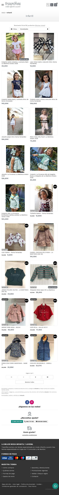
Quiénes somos (8, 470)
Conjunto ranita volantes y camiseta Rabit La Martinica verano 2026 (15, 62)
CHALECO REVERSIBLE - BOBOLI (41, 363)
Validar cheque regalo (40, 473)
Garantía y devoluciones (40, 468)
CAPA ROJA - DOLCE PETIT (39, 327)
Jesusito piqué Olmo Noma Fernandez (14, 137)
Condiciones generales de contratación (14, 486)
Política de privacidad (28, 484)
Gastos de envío (9, 476)
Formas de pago (9, 473)
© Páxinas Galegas (51, 489)
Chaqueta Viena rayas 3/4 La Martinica (42, 290)
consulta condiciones (29, 435)
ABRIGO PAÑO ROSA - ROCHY (11, 327)
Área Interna (32, 486)
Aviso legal (16, 484)
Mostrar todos (40, 25)
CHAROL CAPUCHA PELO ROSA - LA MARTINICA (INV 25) (41, 253)
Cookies (39, 484)
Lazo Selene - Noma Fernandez (12, 252)
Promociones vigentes (40, 470)
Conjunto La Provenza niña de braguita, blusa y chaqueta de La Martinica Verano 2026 (43, 176)
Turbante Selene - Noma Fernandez (41, 213)
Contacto (35, 476)
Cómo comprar (8, 468)
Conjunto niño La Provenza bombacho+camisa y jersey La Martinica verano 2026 (14, 215)
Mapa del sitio (6, 484)
